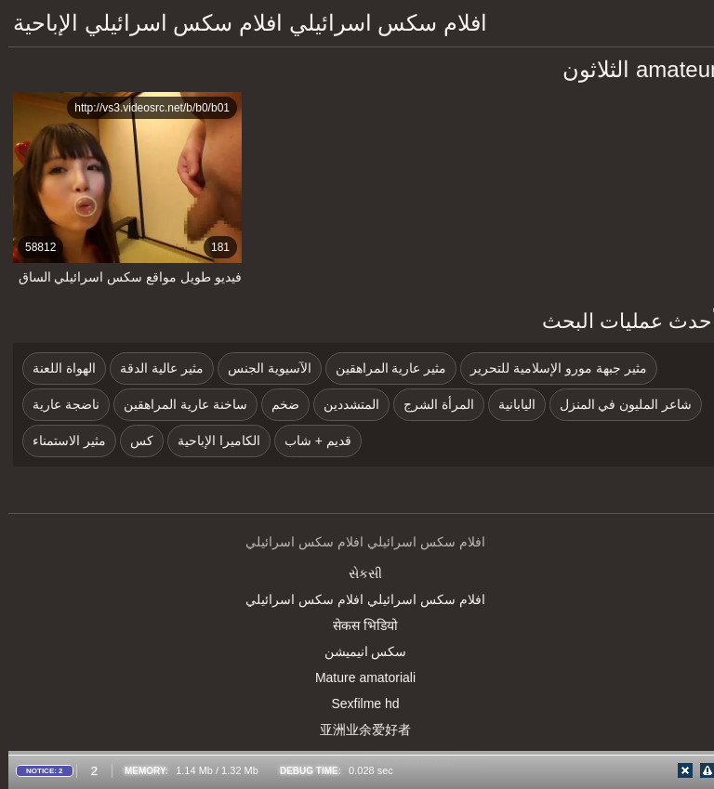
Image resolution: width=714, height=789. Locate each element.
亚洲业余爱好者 (357, 729)
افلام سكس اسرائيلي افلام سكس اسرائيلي (356, 599)
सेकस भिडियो (357, 625)
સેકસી (357, 573)
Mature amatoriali (357, 677)
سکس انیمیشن (357, 651)
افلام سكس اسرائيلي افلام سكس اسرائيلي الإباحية (242, 22)
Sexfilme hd (356, 703)
